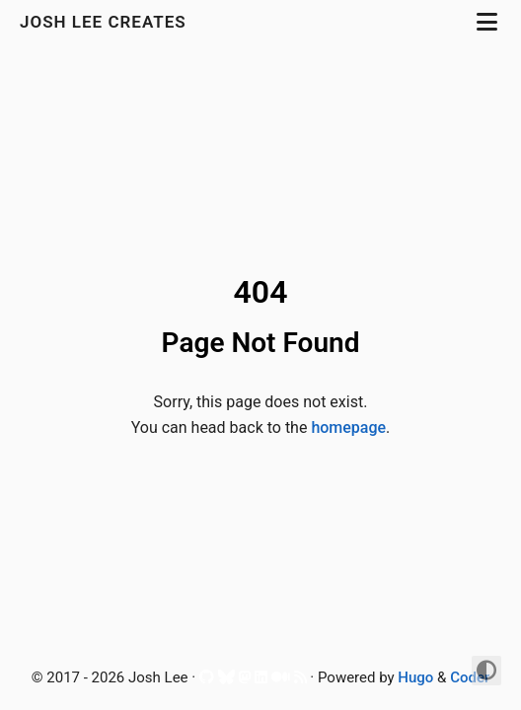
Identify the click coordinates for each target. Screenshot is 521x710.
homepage (348, 427)
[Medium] (280, 679)
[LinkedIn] (261, 679)
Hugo (415, 677)
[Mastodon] (244, 679)
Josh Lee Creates (105, 22)
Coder (469, 677)
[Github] (206, 679)
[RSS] (300, 679)
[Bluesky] (226, 679)
